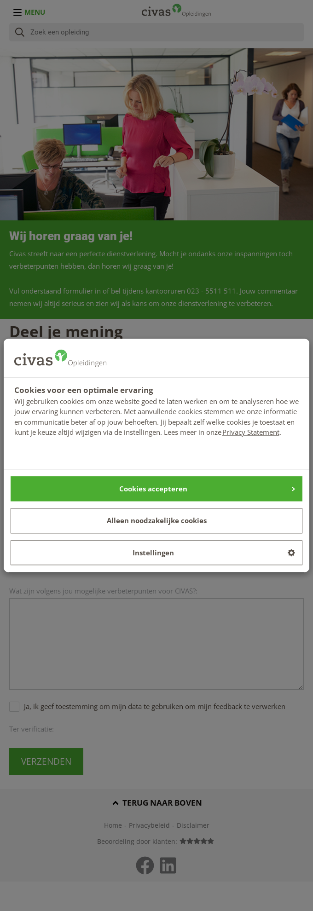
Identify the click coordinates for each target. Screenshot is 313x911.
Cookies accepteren (207, 488)
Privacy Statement (250, 432)
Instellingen (214, 552)
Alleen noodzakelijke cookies (157, 520)
